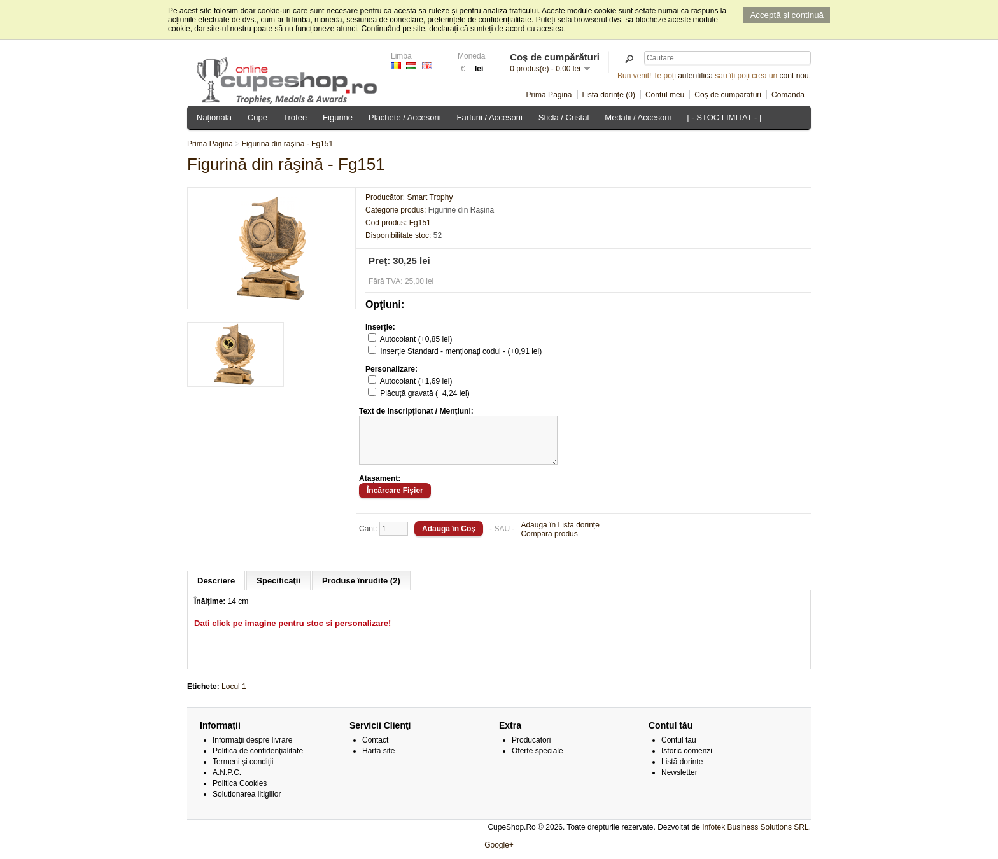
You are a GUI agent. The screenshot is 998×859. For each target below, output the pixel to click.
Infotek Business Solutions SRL (755, 836)
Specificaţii (278, 590)
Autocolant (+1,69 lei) (416, 381)
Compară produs (549, 543)
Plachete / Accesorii (404, 117)
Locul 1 (233, 696)
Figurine (338, 117)
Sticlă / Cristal (563, 117)
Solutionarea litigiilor (247, 803)
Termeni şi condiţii (243, 771)
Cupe (257, 117)
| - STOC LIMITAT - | (724, 117)
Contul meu (664, 94)
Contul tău (678, 749)
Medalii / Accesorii (638, 117)
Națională (214, 117)
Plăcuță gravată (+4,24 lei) (424, 393)
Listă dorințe (682, 771)
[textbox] (727, 57)
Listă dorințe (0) (608, 94)
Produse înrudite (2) (361, 590)
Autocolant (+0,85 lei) (416, 339)
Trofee (295, 117)
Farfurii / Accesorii (490, 117)
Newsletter (679, 782)
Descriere (216, 590)
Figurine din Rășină (461, 210)
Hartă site (378, 760)
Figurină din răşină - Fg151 (287, 143)
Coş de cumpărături (727, 94)
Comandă (788, 94)
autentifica (695, 75)
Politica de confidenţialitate (258, 760)
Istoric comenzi (686, 760)
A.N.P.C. (227, 782)
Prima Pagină (549, 94)
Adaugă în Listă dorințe (560, 534)
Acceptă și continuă (787, 15)
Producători (531, 749)
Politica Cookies (240, 792)
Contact (375, 749)
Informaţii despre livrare (252, 749)
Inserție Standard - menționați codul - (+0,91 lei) (461, 351)
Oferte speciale (537, 760)
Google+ (499, 854)
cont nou (794, 75)
